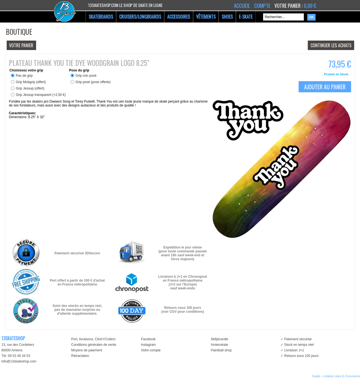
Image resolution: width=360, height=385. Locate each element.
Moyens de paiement (86, 350)
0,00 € (310, 5)
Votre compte (151, 350)
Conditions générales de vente (93, 345)
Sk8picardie (219, 339)
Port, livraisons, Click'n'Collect (93, 339)
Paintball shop (221, 350)
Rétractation (80, 356)
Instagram (148, 345)
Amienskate (219, 345)
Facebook (148, 339)
